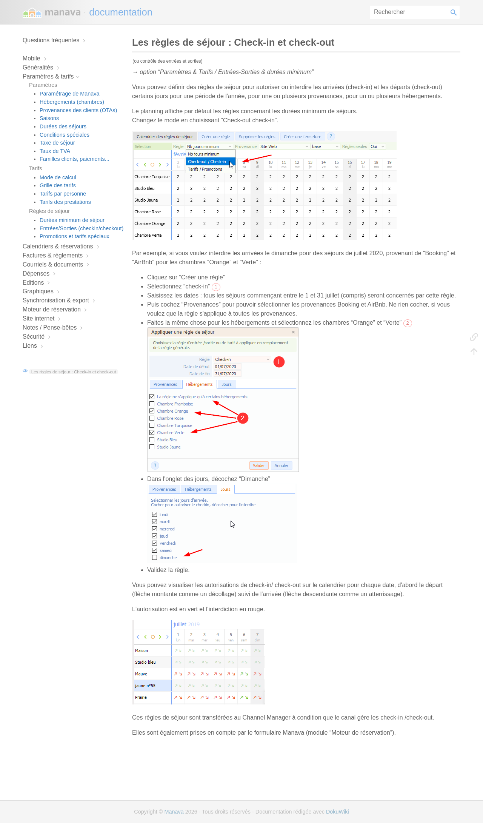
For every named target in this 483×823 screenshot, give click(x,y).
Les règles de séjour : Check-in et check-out (73, 371)
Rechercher (455, 12)
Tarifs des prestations (65, 202)
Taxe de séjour (57, 143)
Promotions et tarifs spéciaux (74, 236)
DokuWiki (337, 812)
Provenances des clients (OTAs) (78, 110)
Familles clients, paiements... (74, 159)
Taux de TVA (55, 151)
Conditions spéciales (64, 135)
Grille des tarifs (58, 185)
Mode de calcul (58, 177)
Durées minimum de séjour (72, 220)
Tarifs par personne (63, 194)
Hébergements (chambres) (72, 102)
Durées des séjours (63, 126)
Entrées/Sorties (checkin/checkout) (81, 228)
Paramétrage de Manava (69, 94)
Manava (173, 812)
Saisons (49, 118)
